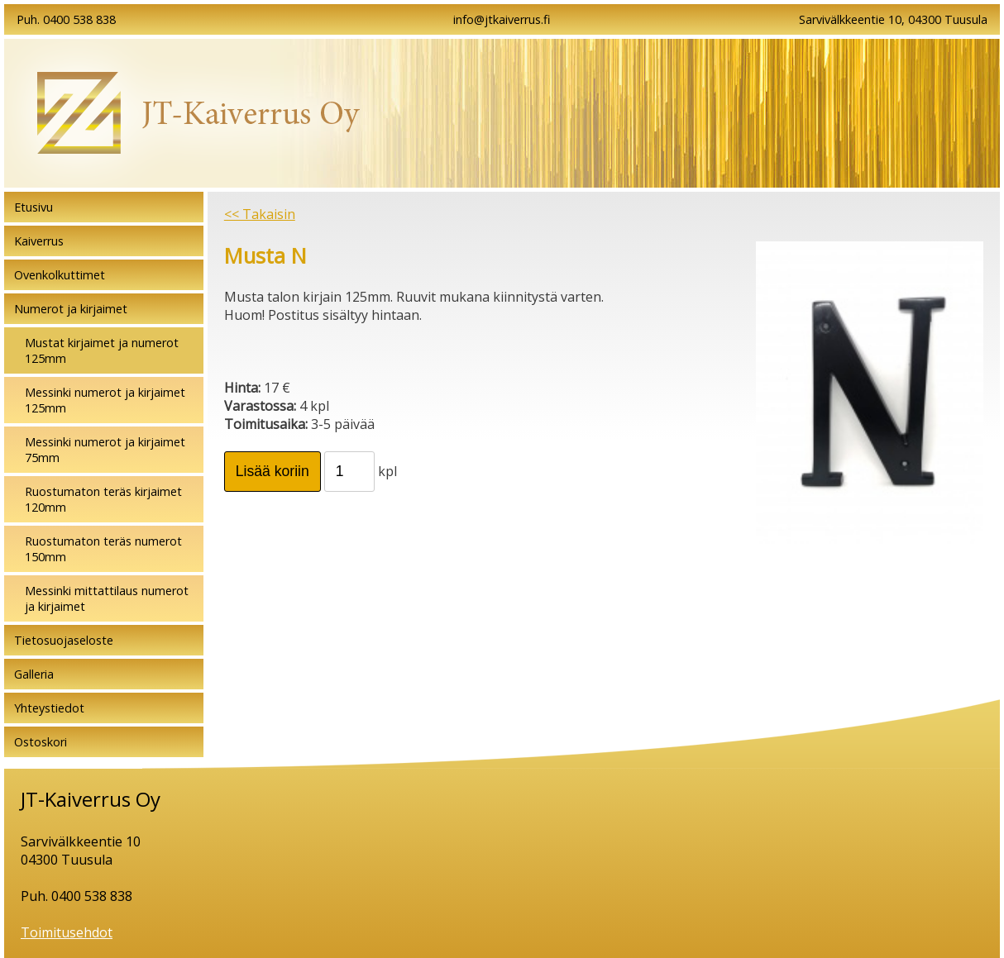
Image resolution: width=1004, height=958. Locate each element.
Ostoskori (40, 742)
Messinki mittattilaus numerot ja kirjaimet (107, 598)
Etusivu (33, 207)
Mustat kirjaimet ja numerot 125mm (102, 350)
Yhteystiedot (49, 708)
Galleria (34, 674)
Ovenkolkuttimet (59, 275)
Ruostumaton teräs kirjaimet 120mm (103, 499)
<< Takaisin (259, 214)
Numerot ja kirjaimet (70, 309)
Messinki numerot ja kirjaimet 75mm (105, 449)
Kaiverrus (39, 241)
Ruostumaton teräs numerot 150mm (103, 549)
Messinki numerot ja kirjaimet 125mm (105, 400)
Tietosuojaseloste (63, 640)
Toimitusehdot (66, 932)
